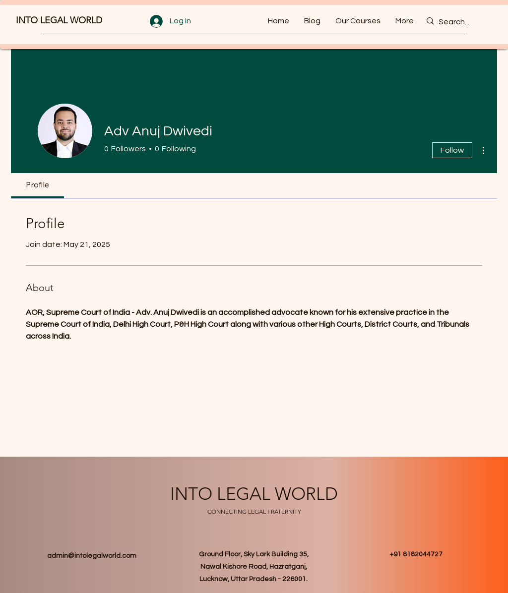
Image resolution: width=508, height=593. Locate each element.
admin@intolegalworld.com (91, 555)
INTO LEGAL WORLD (59, 20)
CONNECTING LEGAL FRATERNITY (254, 511)
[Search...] (460, 22)
